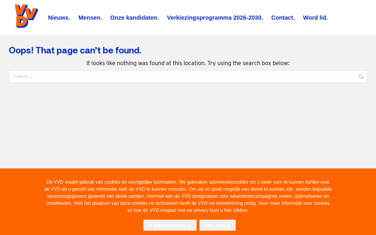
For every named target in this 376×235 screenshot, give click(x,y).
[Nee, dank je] (369, 202)
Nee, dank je (218, 225)
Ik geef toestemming (170, 225)
